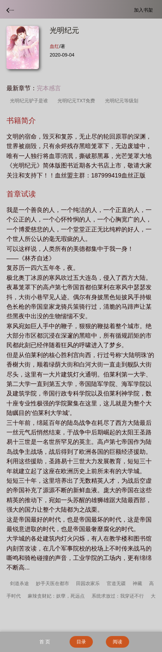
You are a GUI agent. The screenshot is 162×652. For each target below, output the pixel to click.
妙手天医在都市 (52, 583)
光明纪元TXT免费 (77, 100)
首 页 (44, 641)
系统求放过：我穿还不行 (118, 595)
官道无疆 (116, 583)
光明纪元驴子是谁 (30, 100)
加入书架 (145, 9)
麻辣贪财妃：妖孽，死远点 (56, 595)
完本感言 (49, 88)
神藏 (137, 583)
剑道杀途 (19, 583)
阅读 (117, 641)
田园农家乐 (88, 583)
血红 (54, 46)
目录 (81, 641)
